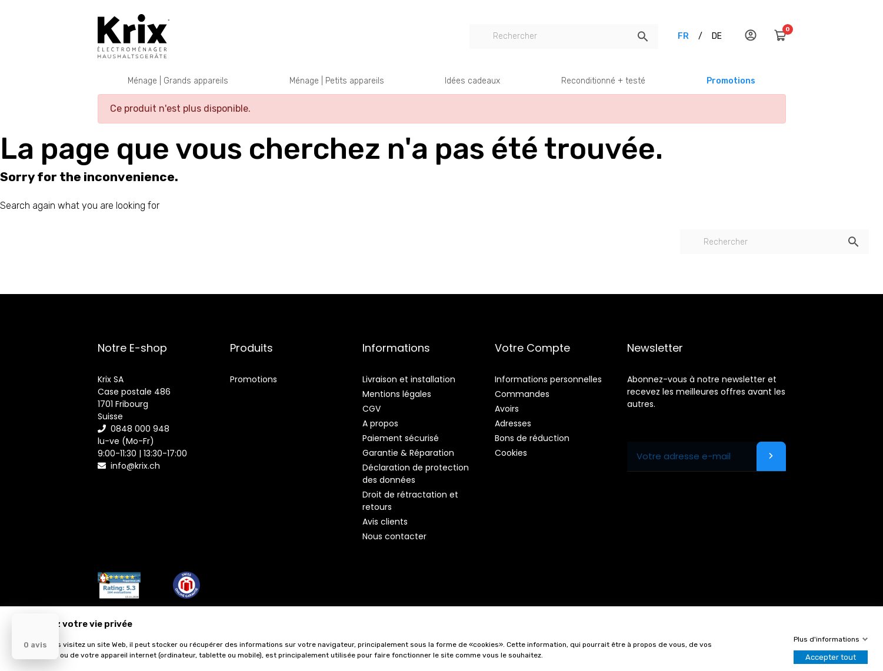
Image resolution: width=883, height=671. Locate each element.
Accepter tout (830, 657)
